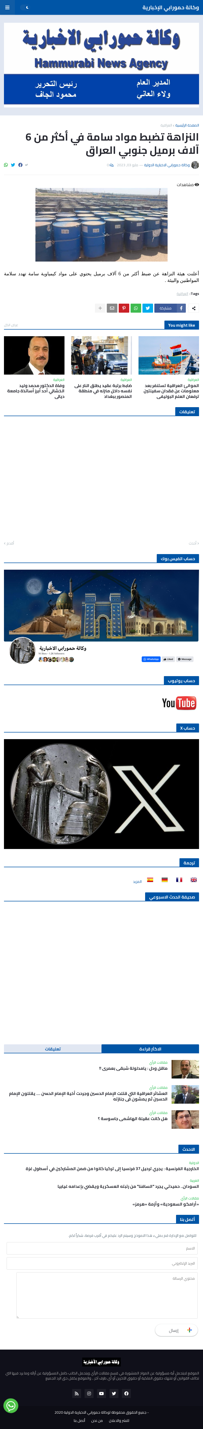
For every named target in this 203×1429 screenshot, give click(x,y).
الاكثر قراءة (150, 1049)
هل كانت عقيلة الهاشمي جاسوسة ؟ (133, 1118)
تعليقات (53, 1049)
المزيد (137, 881)
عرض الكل (11, 325)
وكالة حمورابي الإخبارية (170, 7)
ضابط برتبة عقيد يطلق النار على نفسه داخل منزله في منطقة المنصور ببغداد (103, 391)
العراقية (166, 125)
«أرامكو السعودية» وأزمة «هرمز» (165, 1204)
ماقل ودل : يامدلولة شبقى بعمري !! (133, 1068)
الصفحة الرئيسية (187, 125)
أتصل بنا (79, 1420)
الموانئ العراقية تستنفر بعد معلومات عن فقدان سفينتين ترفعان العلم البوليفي (171, 391)
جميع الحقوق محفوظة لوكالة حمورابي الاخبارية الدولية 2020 (100, 1412)
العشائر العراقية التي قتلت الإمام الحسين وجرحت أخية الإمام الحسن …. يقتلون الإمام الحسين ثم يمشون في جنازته (88, 1096)
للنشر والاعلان (119, 1420)
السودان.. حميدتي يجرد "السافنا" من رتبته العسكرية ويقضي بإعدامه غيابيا (128, 1186)
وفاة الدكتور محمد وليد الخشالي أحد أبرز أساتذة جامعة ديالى (35, 391)
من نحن (97, 1420)
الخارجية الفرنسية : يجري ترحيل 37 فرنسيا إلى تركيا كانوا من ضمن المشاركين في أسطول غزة (112, 1168)
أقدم (10, 543)
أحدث (192, 543)
